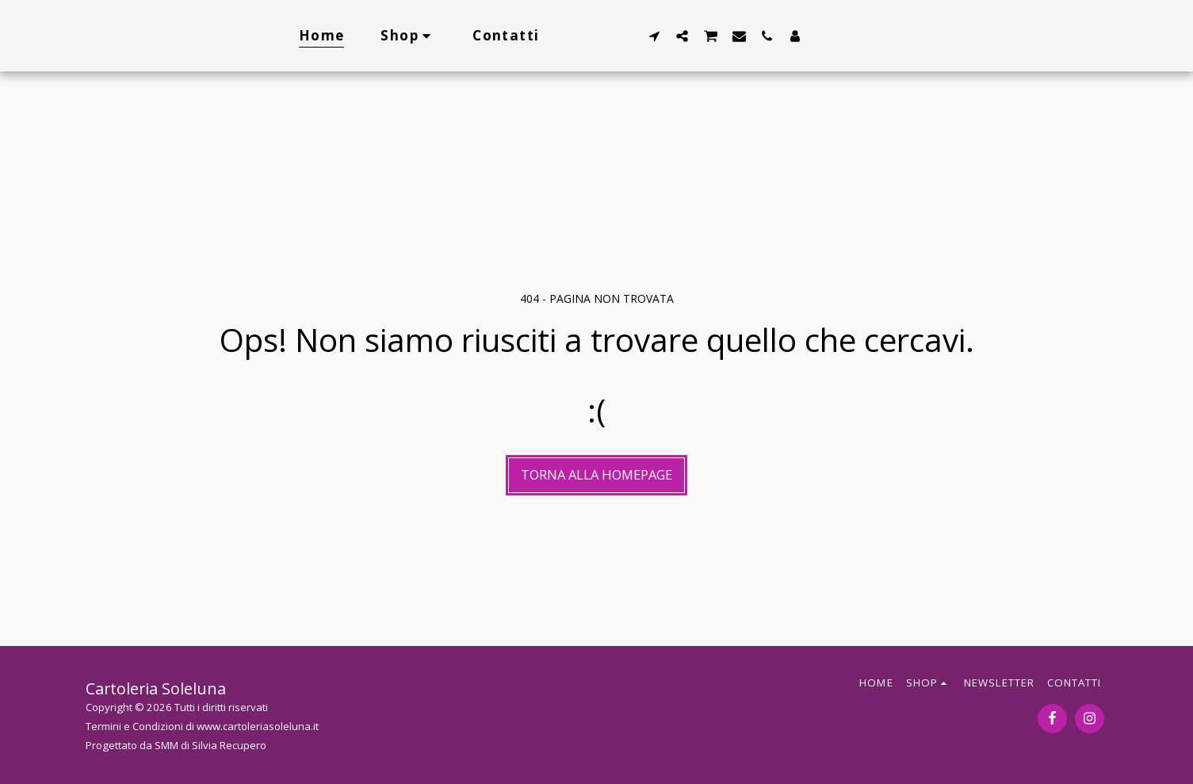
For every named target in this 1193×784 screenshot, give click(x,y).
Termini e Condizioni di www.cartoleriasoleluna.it (202, 726)
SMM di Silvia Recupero (210, 745)
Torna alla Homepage (596, 474)
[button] (654, 36)
